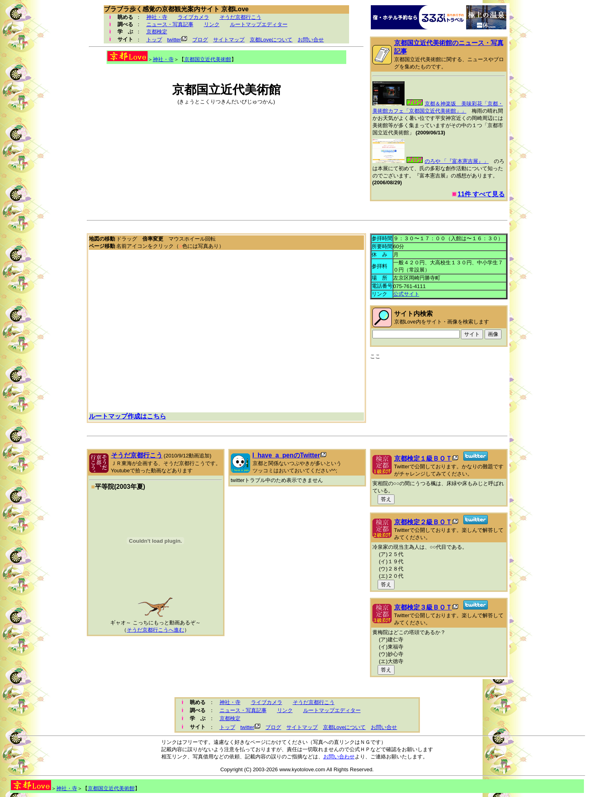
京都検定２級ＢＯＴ (423, 522)
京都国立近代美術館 (207, 59)
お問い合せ (311, 40)
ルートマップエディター (259, 24)
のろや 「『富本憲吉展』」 (457, 161)
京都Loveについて (271, 40)
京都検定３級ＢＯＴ (423, 607)
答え (386, 499)
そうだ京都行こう (240, 17)
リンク (212, 24)
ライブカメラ (193, 17)
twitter (174, 40)
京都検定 (156, 32)
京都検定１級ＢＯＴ (423, 458)
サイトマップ (229, 40)
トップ (154, 40)
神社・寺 (156, 17)
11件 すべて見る (481, 194)
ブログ (200, 40)
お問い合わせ (339, 757)
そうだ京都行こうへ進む (155, 630)
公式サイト (406, 294)
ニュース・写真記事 (169, 24)
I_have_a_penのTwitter (286, 455)
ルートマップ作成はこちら (127, 416)
